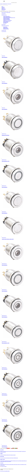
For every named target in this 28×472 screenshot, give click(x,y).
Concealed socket (23, 451)
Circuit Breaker (4, 24)
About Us (3, 466)
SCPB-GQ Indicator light (6, 16)
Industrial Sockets (5, 27)
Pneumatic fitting (4, 30)
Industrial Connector (5, 28)
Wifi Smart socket (6, 451)
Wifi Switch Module (18, 451)
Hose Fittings (10, 464)
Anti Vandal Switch (5, 22)
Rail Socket (14, 451)
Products (5, 466)
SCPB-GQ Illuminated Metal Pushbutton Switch (9, 17)
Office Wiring (2, 456)
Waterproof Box (2, 464)
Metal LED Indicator (5, 21)
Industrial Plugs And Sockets (5, 25)
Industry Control (2, 459)
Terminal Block (4, 13)
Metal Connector (14, 464)
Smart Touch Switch (10, 451)
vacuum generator (4, 31)
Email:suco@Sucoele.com (3, 467)
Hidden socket (2, 451)
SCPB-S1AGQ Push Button (6, 19)
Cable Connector (6, 464)
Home (1, 466)
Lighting (1, 453)
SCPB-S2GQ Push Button (6, 18)
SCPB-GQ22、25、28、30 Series (7, 20)
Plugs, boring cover (18, 464)
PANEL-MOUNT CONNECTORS (6, 12)
